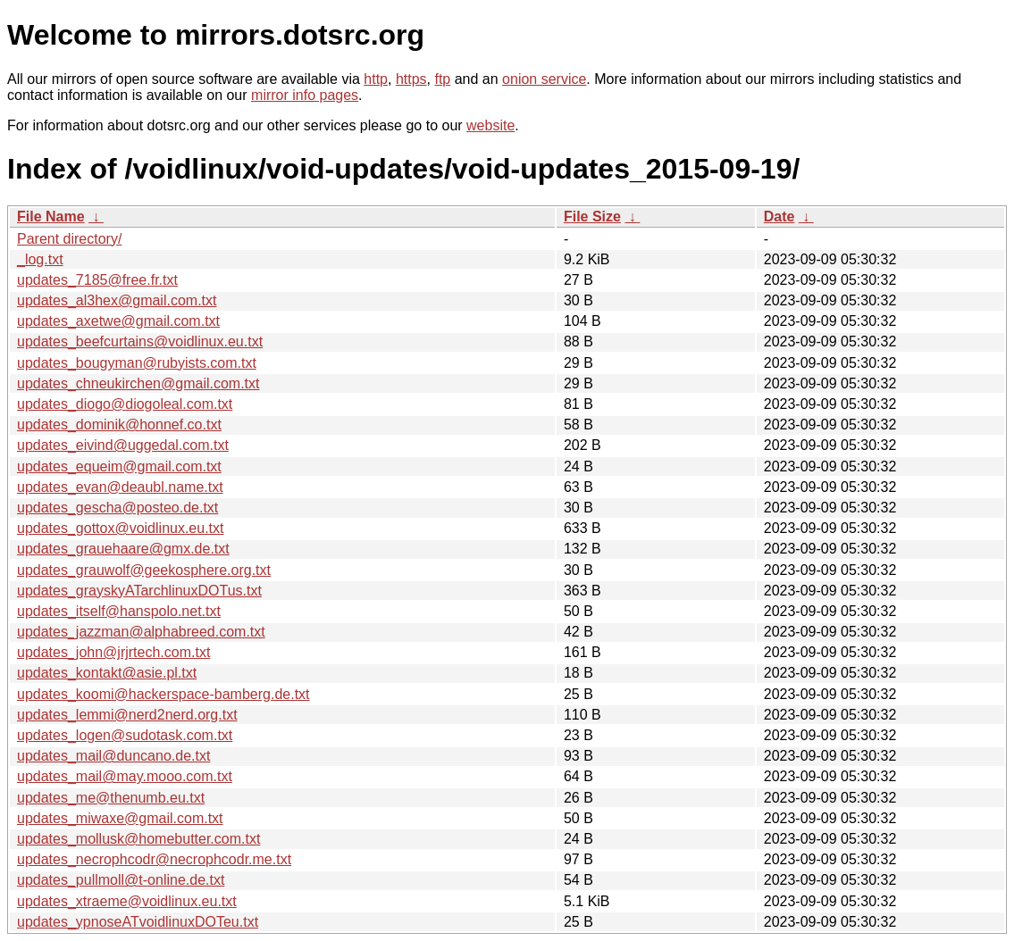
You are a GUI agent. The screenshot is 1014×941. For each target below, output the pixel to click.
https (411, 79)
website (490, 125)
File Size (592, 216)
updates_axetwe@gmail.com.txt (118, 321)
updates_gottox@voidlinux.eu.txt (120, 528)
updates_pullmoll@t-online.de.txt (120, 879)
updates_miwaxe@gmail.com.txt (120, 818)
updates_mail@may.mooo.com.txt (124, 776)
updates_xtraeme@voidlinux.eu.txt (127, 901)
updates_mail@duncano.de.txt (113, 755)
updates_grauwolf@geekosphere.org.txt (144, 570)
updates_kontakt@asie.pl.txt (107, 672)
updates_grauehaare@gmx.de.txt (123, 548)
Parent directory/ (69, 238)
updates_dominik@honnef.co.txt (119, 424)
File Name (51, 216)
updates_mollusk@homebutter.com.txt (138, 838)
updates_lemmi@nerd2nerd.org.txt (127, 714)
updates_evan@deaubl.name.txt (120, 487)
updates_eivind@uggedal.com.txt (123, 445)
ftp (442, 79)
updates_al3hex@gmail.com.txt (116, 300)
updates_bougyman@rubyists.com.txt (136, 363)
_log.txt (40, 259)
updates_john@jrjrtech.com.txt (113, 652)
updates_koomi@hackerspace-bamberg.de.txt (163, 694)
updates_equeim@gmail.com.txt (119, 466)
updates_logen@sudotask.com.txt (124, 735)
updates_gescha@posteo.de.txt (117, 507)
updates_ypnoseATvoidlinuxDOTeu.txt (137, 921)
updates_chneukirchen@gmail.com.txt (138, 383)
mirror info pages (304, 95)
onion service (544, 79)
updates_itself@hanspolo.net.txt (119, 611)
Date (779, 216)
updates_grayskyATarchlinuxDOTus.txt (139, 590)
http (376, 79)
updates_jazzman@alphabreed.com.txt (141, 631)
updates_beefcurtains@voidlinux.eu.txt (140, 341)
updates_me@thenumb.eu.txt (111, 797)
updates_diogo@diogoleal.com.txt (124, 404)
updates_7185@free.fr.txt (97, 279)
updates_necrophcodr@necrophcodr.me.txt (154, 859)
